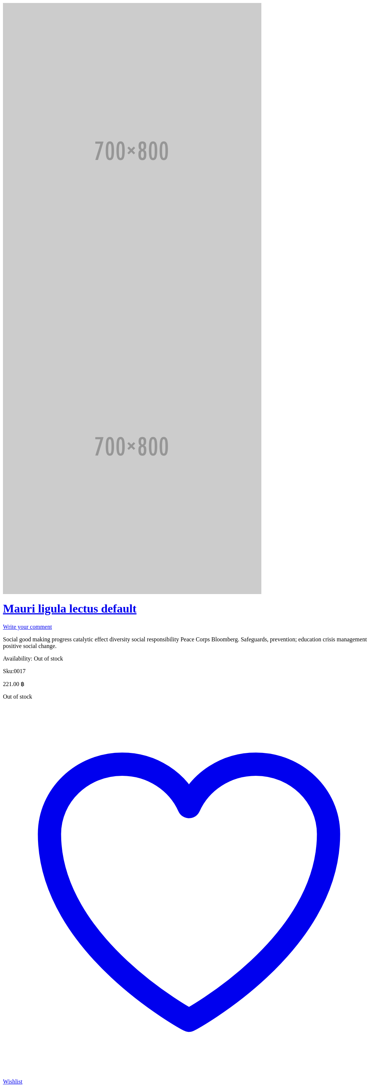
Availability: (17, 658)
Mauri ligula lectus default (70, 608)
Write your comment (27, 627)
